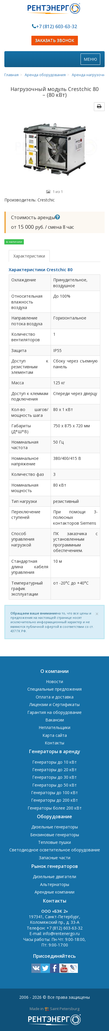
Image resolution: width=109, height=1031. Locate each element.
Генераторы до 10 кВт (54, 762)
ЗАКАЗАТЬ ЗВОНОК (54, 40)
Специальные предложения (54, 689)
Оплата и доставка (55, 697)
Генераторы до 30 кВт (54, 777)
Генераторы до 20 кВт (54, 769)
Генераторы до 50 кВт (54, 785)
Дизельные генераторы (54, 827)
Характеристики (29, 256)
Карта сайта (54, 735)
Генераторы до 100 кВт (54, 792)
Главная (11, 74)
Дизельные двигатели (54, 876)
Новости (54, 681)
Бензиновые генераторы (54, 834)
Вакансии (54, 720)
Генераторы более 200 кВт (55, 808)
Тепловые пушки (54, 842)
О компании (54, 671)
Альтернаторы (54, 884)
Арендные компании (54, 892)
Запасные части (54, 857)
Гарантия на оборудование (54, 712)
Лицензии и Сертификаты (54, 704)
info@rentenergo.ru (61, 933)
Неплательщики (54, 727)
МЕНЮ (91, 60)
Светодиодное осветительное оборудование (54, 850)
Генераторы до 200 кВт (54, 800)
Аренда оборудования (45, 74)
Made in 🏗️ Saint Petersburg (54, 1008)
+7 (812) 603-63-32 (56, 26)
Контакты (54, 743)
